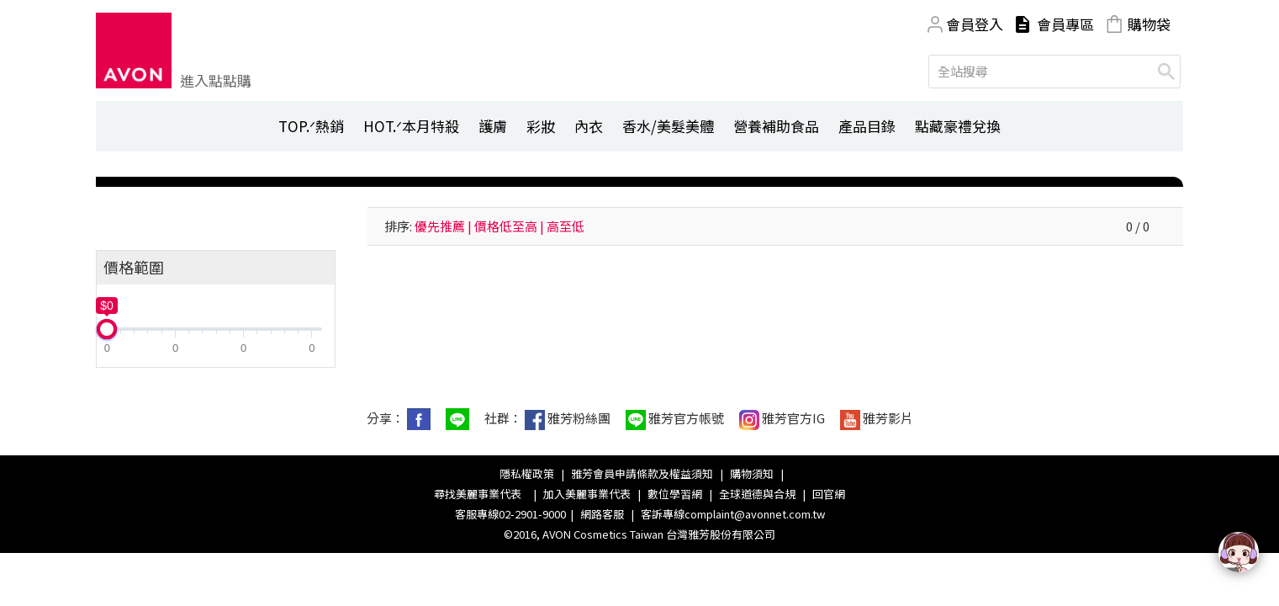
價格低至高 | (509, 226)
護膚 (492, 125)
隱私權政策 (526, 473)
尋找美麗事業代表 (480, 494)
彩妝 (540, 125)
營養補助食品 (776, 125)
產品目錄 (867, 125)
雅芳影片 (876, 419)
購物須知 (752, 473)
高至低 (565, 226)
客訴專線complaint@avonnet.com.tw (733, 514)
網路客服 (602, 514)
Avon (134, 50)
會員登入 (974, 24)
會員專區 (1065, 24)
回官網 (828, 494)
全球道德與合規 (757, 494)
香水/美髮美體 (668, 125)
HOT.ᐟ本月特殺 (411, 125)
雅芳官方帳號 (675, 419)
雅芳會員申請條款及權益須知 (642, 473)
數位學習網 (674, 494)
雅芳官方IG (782, 419)
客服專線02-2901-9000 (510, 514)
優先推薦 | (443, 226)
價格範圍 (133, 267)
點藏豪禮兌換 (958, 125)
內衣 (588, 125)
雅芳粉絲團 (567, 419)
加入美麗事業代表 (587, 494)
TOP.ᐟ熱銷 (311, 125)
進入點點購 (215, 80)
